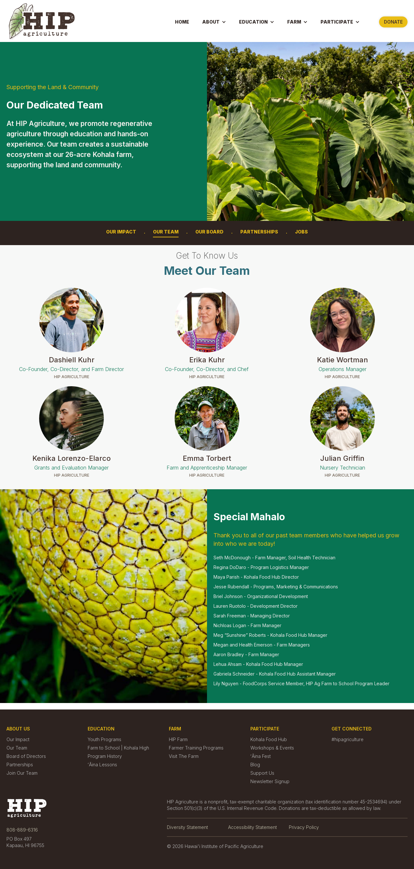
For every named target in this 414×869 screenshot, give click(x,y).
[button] (214, 22)
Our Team (166, 231)
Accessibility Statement (252, 827)
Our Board (209, 231)
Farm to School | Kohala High (118, 747)
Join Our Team (22, 773)
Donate (393, 22)
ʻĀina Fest (260, 756)
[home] (41, 22)
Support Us (262, 773)
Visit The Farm (184, 756)
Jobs (301, 231)
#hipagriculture (348, 739)
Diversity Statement (187, 827)
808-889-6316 (22, 830)
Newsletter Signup (269, 781)
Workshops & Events (272, 747)
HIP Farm (178, 739)
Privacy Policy (304, 827)
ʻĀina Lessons (102, 764)
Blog (255, 764)
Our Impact (121, 231)
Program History (105, 756)
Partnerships (259, 231)
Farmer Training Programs (196, 747)
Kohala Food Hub (268, 739)
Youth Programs (104, 739)
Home (182, 22)
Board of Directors (26, 756)
